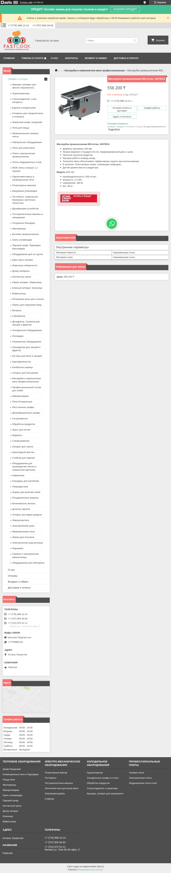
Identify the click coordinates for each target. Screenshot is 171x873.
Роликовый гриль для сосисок (28, 299)
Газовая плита (136, 772)
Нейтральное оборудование (27, 142)
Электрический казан (23, 525)
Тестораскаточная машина (59, 783)
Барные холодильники (24, 107)
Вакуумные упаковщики (24, 191)
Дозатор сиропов (21, 509)
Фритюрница (9, 785)
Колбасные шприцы (22, 367)
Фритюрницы (19, 228)
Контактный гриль (12, 805)
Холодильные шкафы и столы (102, 778)
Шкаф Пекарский (12, 769)
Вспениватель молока (23, 503)
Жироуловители (20, 520)
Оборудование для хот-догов (27, 254)
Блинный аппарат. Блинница (27, 288)
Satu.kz (100, 866)
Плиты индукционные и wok (27, 162)
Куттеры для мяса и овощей (27, 356)
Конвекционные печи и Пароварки (21, 774)
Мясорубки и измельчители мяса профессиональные (95, 70)
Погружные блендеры (23, 223)
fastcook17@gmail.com (19, 637)
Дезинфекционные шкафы (26, 412)
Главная (8, 58)
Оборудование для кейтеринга (28, 562)
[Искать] (135, 41)
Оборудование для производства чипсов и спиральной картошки (24, 466)
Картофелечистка (21, 361)
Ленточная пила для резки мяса (61, 788)
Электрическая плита (140, 778)
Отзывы (12, 575)
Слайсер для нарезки (23, 457)
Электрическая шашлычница (27, 542)
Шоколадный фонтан (23, 452)
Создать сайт (26, 2)
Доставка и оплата (126, 58)
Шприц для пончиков (23, 537)
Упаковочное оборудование (26, 341)
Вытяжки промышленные (25, 234)
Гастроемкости (20, 418)
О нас (54, 58)
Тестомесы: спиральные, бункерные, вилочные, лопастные (25, 199)
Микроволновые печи (23, 531)
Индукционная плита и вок (143, 783)
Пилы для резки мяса (23, 148)
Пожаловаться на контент (90, 869)
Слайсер (49, 798)
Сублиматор (18, 316)
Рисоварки (17, 336)
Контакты (71, 58)
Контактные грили (21, 276)
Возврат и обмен (96, 58)
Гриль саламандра (12, 795)
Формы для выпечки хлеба (26, 492)
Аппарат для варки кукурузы (27, 514)
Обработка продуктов (23, 424)
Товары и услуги (32, 58)
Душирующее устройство (25, 208)
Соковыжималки (20, 441)
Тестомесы (50, 778)
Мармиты (17, 435)
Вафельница (9, 821)
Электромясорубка (55, 793)
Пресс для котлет (21, 429)
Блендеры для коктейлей (25, 481)
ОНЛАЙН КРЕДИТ (125, 9)
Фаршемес (18, 548)
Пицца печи (9, 779)
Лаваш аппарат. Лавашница (27, 282)
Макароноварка (20, 396)
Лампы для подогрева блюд (27, 305)
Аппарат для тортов (22, 446)
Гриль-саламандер (22, 239)
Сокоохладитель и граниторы (102, 788)
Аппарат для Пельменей (25, 373)
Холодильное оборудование (27, 330)
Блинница (8, 816)
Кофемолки (18, 475)
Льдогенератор (95, 772)
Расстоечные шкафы (23, 407)
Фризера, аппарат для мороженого (105, 793)
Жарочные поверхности (24, 265)
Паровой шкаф (10, 800)
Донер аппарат (10, 811)
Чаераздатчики (20, 486)
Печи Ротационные (22, 401)
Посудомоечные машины (25, 497)
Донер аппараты (20, 271)
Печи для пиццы (20, 127)
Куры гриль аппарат (22, 259)
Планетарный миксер (56, 772)
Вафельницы (19, 293)
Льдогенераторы (21, 93)
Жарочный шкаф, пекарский (27, 122)
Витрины (16, 310)
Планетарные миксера (24, 185)
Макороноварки (11, 790)
